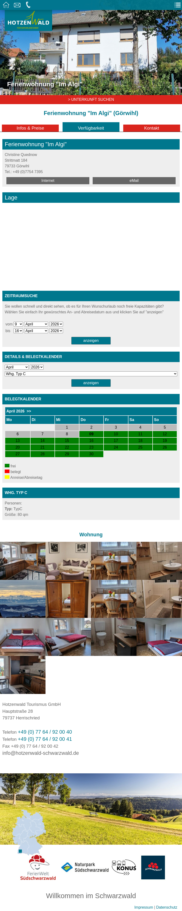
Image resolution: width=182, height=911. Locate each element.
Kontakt (151, 128)
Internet (47, 181)
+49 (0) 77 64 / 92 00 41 (45, 739)
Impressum (143, 907)
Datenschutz (166, 907)
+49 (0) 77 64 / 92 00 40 (45, 732)
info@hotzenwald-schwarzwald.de (40, 753)
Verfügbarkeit (91, 128)
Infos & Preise (30, 128)
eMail (134, 181)
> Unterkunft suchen (91, 99)
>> (29, 411)
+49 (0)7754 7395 (28, 172)
